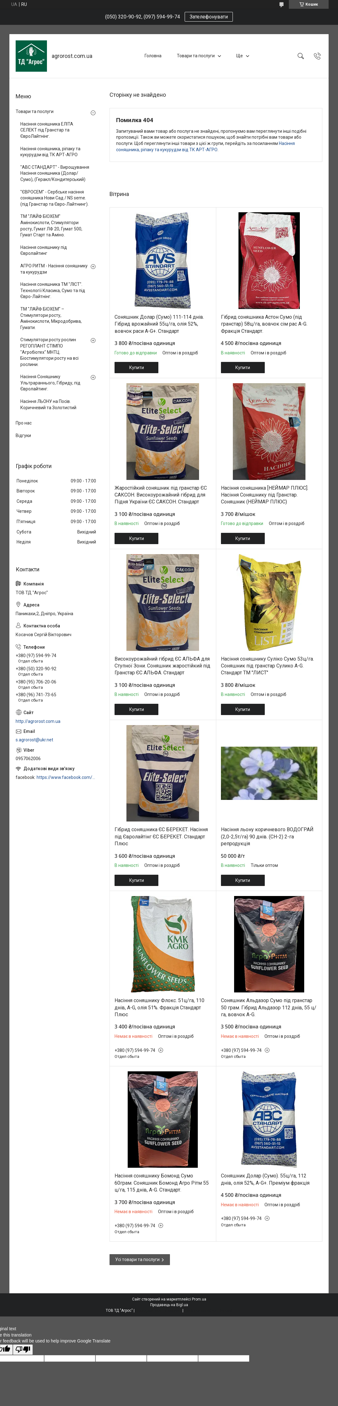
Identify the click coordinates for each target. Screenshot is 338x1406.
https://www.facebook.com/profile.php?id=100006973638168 (67, 777)
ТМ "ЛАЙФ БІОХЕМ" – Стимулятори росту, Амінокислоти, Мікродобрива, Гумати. (51, 318)
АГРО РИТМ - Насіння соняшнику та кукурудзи (54, 269)
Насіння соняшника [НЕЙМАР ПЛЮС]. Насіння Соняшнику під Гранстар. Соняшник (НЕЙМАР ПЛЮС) (264, 495)
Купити (136, 367)
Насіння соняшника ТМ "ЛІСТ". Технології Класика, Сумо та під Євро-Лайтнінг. (52, 290)
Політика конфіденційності (208, 1310)
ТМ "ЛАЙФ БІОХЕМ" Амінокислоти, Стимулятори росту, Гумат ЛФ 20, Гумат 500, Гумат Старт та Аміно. (51, 225)
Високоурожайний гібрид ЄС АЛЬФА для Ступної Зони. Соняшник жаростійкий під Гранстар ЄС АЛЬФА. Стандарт (162, 666)
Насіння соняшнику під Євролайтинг (43, 250)
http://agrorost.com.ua (38, 721)
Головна (153, 55)
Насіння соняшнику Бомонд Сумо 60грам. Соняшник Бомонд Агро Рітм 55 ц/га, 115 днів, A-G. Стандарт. (162, 1183)
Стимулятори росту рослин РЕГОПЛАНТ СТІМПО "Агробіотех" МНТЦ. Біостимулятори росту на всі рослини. (49, 352)
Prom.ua (199, 1299)
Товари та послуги (196, 55)
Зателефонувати (209, 17)
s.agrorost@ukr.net (34, 739)
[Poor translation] (23, 1349)
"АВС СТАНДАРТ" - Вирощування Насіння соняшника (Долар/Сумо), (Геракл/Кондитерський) (54, 173)
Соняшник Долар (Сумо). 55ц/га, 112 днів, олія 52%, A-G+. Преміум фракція (265, 1179)
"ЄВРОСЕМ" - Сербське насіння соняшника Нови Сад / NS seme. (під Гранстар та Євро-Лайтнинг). (54, 198)
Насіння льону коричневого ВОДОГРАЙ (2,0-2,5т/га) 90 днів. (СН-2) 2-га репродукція (267, 837)
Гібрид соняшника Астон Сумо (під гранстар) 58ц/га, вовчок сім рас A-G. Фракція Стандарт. (264, 324)
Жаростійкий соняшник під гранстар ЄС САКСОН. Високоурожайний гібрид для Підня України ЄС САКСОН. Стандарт (161, 495)
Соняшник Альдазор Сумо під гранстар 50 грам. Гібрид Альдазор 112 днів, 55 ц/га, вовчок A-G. (268, 1007)
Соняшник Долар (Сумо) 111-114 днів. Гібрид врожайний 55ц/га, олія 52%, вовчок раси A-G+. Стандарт (159, 324)
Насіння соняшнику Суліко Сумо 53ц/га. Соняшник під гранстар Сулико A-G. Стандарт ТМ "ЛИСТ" (267, 666)
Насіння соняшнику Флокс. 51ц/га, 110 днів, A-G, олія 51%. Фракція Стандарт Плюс (159, 1007)
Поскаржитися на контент (159, 1310)
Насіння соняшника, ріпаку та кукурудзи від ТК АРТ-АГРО (50, 151)
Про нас (24, 422)
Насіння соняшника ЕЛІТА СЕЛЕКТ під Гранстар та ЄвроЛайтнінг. (46, 130)
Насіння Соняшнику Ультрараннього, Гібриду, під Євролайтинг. (50, 382)
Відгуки (23, 435)
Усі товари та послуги (137, 1259)
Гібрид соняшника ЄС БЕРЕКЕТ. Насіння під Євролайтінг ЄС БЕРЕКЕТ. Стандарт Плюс (161, 837)
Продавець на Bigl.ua (169, 1305)
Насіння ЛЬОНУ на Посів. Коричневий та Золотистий (48, 404)
